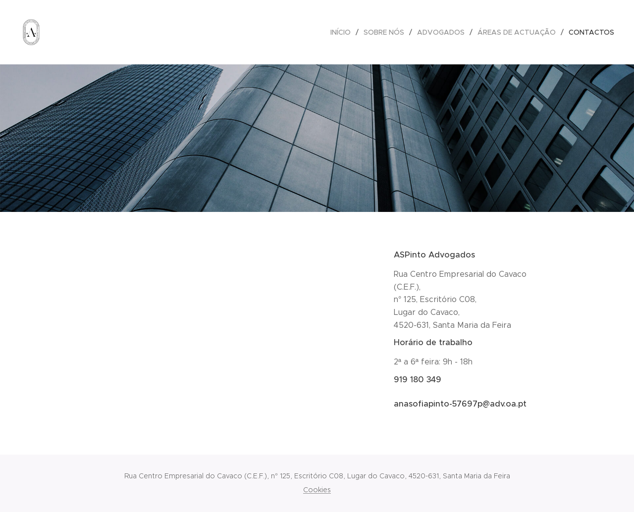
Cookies (317, 489)
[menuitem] (343, 32)
